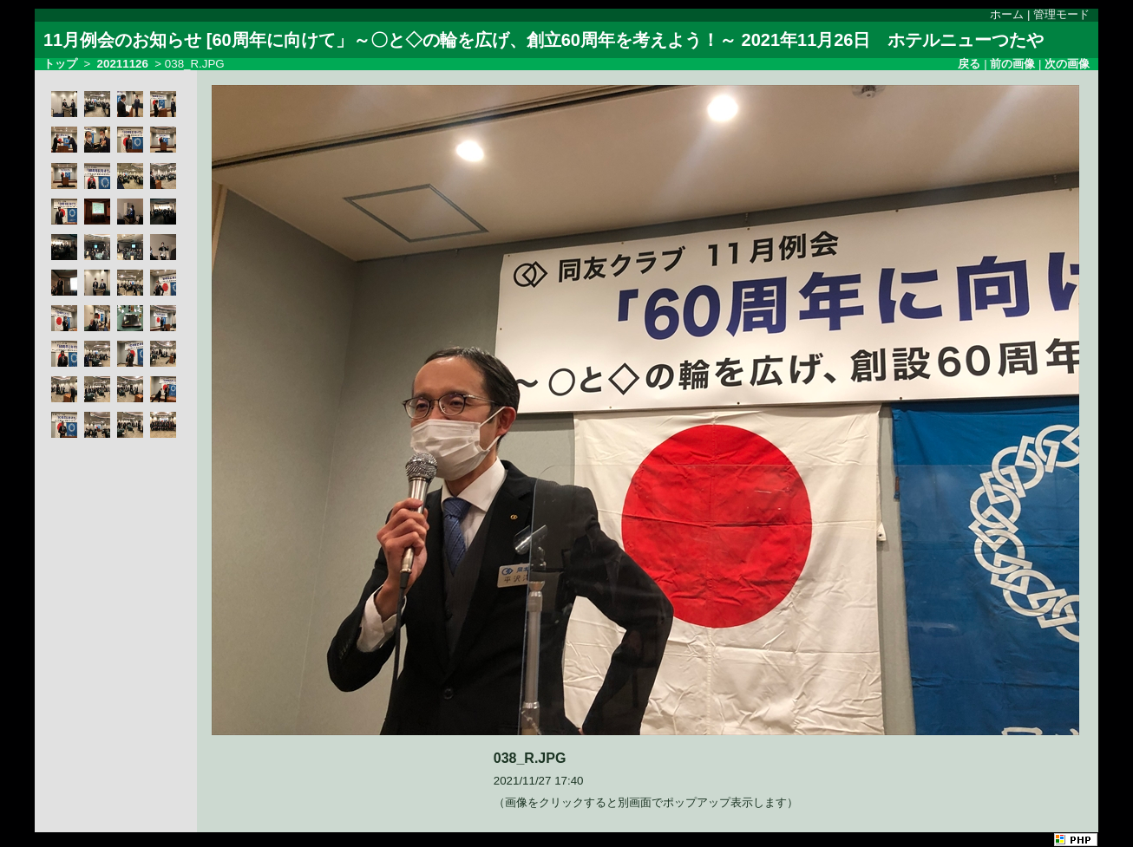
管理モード (1061, 14)
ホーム (1007, 14)
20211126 (122, 63)
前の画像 (1012, 63)
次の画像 (1067, 63)
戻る (969, 63)
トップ (60, 63)
